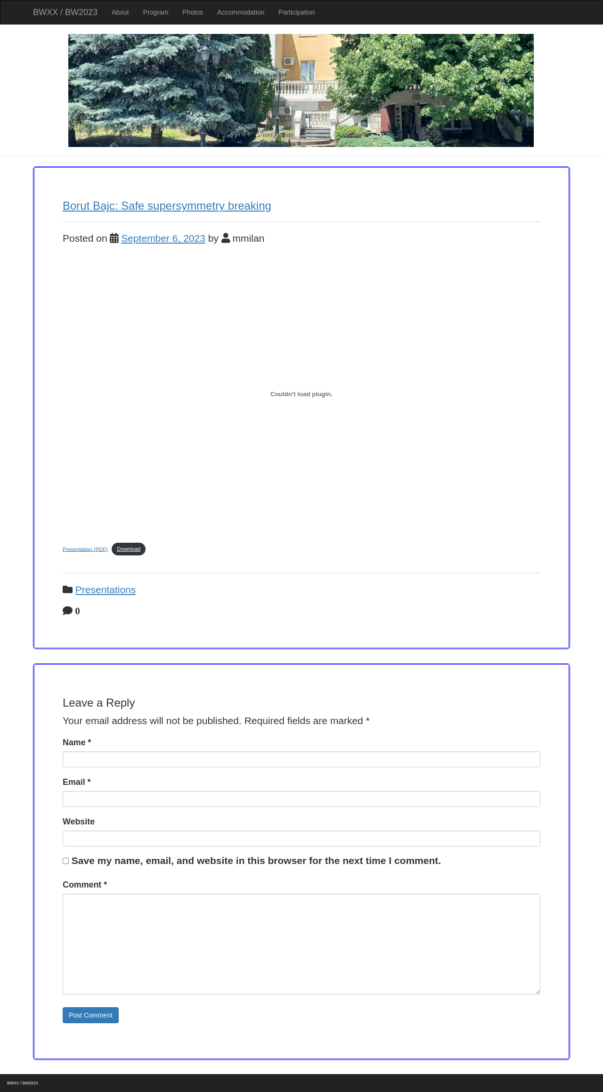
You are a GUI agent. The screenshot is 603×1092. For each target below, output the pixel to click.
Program (156, 12)
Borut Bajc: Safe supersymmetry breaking (167, 205)
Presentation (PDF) (85, 549)
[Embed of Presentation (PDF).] (301, 394)
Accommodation (240, 12)
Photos (192, 12)
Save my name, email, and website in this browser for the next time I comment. (256, 860)
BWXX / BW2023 (65, 12)
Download (128, 549)
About (120, 12)
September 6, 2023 (163, 238)
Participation (296, 12)
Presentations (105, 589)
